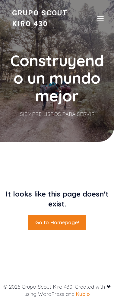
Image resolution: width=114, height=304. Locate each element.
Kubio (83, 294)
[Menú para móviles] (100, 18)
